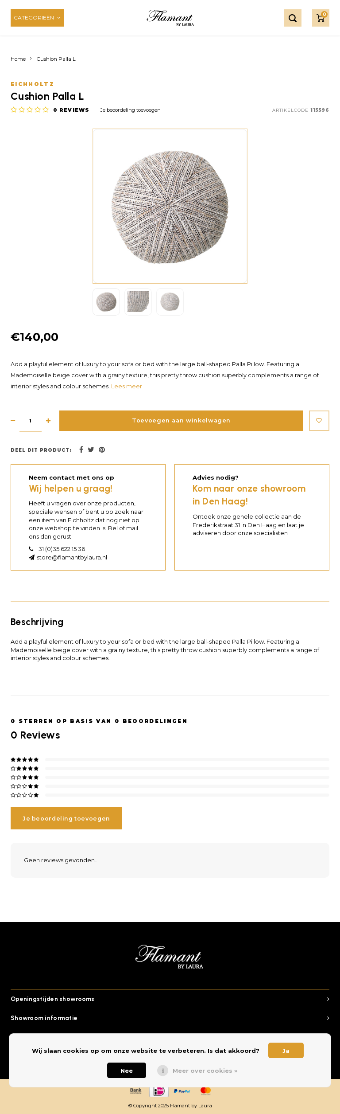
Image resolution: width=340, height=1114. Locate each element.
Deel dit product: (41, 450)
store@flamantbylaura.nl (72, 557)
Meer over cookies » (205, 1070)
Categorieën (37, 17)
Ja (286, 1050)
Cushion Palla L (56, 59)
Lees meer (126, 386)
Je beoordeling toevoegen (130, 110)
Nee (126, 1070)
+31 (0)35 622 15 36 (60, 548)
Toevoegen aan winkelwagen (178, 421)
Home (18, 59)
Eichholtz (32, 84)
